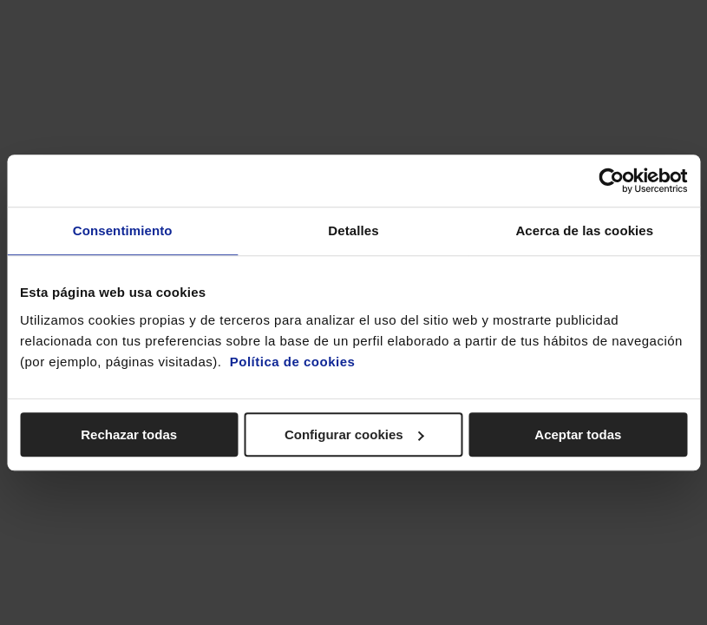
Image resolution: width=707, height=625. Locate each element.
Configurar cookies (354, 434)
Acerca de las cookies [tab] (584, 230)
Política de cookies (293, 361)
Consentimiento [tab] (123, 230)
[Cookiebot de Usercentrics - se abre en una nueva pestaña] (611, 181)
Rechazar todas (129, 434)
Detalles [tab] (353, 230)
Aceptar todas (577, 434)
